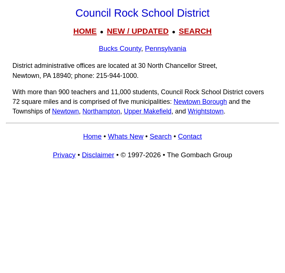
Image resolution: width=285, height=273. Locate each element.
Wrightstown (205, 111)
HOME (84, 31)
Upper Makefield (147, 111)
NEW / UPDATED (137, 31)
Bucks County (120, 48)
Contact (190, 136)
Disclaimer (98, 155)
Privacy (64, 155)
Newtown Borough (200, 101)
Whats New (126, 136)
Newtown (65, 111)
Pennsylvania (165, 48)
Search (160, 136)
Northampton (101, 111)
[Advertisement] (142, 220)
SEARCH (195, 31)
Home (92, 136)
